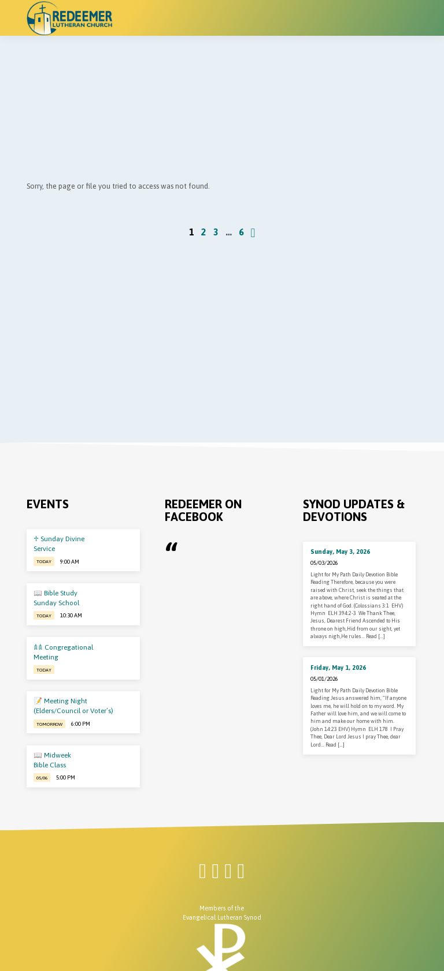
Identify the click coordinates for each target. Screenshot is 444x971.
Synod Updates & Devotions (354, 510)
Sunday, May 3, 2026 (340, 551)
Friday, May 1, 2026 (338, 667)
